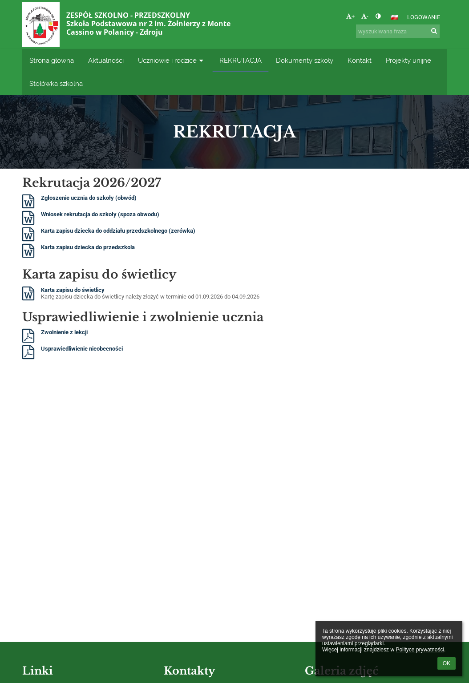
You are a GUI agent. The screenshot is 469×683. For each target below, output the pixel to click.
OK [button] (446, 663)
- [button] (364, 16)
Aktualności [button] (106, 60)
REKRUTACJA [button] (240, 60)
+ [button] (350, 16)
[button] (394, 17)
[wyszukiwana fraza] (398, 31)
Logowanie (423, 17)
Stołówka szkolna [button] (56, 83)
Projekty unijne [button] (408, 60)
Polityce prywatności (420, 650)
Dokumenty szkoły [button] (304, 60)
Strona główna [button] (51, 60)
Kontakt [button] (360, 60)
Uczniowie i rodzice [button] (171, 60)
